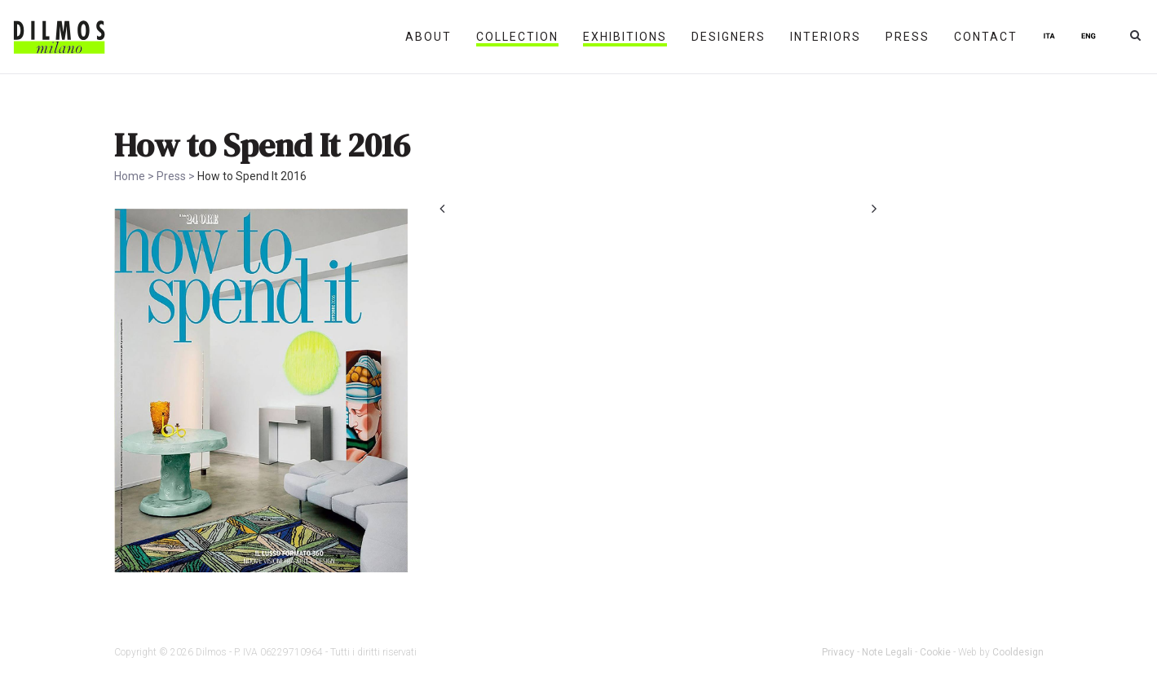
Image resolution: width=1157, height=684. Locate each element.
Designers (728, 36)
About (428, 36)
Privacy (838, 652)
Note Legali (887, 652)
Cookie (935, 652)
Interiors (825, 36)
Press (907, 36)
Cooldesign (1018, 652)
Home (129, 176)
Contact (986, 36)
